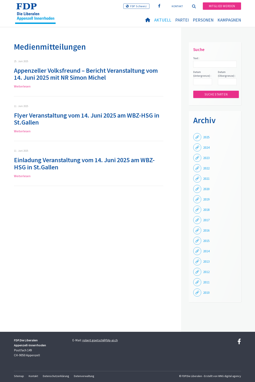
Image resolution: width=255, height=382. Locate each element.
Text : (196, 58)
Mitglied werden (222, 6)
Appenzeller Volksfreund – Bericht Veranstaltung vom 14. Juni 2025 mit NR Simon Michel (86, 74)
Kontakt (177, 6)
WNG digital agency (229, 376)
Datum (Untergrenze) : (202, 74)
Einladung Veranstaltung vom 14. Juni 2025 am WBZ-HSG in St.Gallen (84, 163)
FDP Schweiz (138, 6)
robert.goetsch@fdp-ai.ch (100, 340)
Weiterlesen (22, 86)
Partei (182, 20)
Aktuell (162, 20)
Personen (203, 20)
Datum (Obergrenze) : (226, 74)
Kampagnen (229, 20)
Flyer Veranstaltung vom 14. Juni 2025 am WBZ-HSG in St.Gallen (86, 118)
